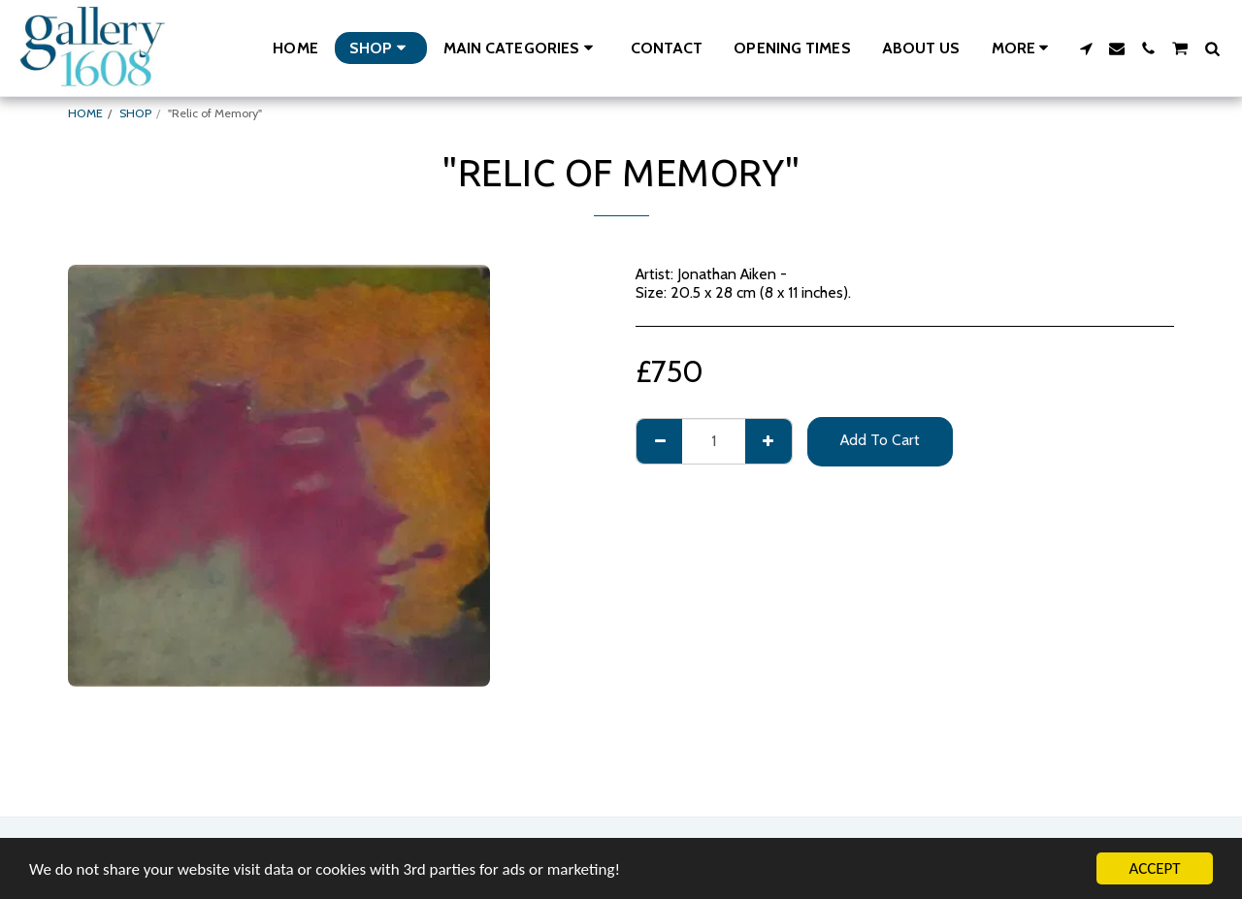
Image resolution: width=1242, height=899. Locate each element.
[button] (521, 48)
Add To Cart (880, 440)
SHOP (135, 113)
